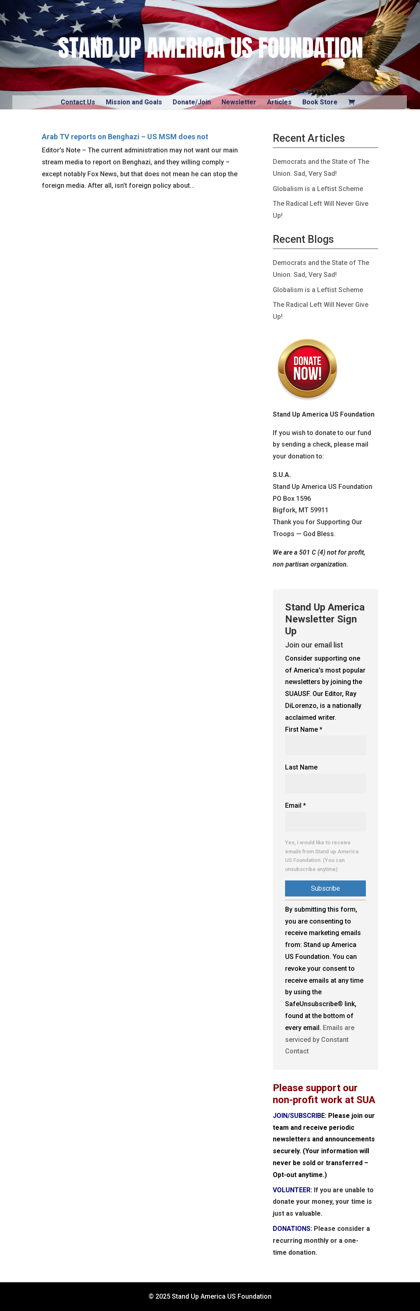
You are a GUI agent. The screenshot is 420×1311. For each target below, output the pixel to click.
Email (295, 805)
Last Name (301, 767)
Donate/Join (192, 102)
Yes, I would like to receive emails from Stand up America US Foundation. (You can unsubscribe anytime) (321, 855)
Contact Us (78, 102)
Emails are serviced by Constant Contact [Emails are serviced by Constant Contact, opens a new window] (319, 1039)
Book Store (320, 102)
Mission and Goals (134, 102)
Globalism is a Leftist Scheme (318, 189)
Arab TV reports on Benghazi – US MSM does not (125, 136)
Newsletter (238, 102)
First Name (303, 729)
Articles (279, 102)
